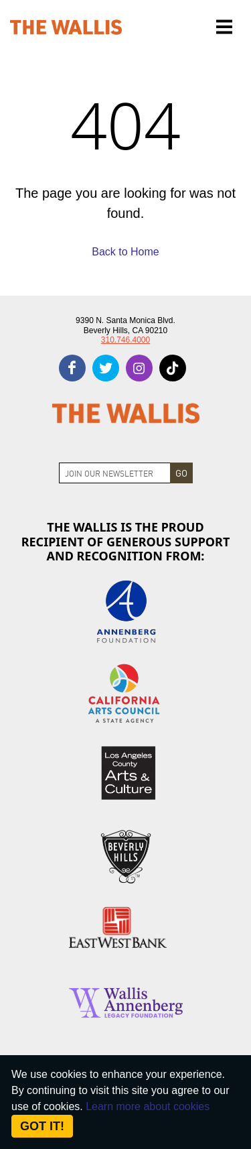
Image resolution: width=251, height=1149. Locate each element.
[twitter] (105, 368)
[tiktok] (172, 368)
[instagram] (139, 368)
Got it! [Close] (42, 1126)
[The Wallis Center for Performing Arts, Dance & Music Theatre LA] (66, 27)
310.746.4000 (125, 340)
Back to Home (125, 251)
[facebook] (72, 368)
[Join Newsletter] (115, 473)
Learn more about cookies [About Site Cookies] (148, 1106)
